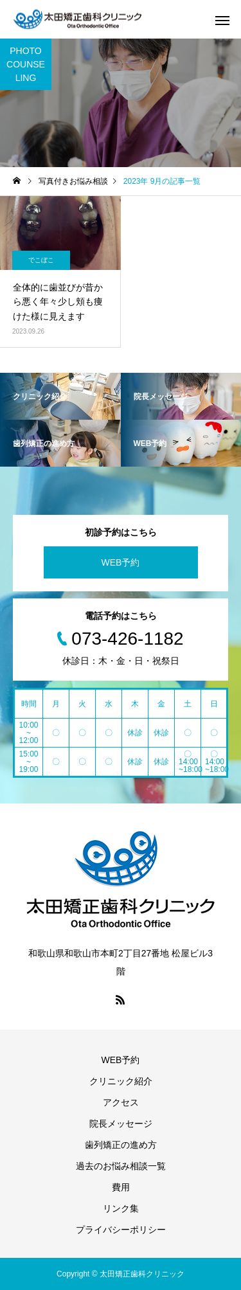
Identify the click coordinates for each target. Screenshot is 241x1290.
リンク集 (121, 1208)
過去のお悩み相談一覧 (121, 1166)
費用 (121, 1187)
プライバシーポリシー (121, 1229)
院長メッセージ (120, 1123)
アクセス (121, 1102)
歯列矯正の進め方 (121, 1145)
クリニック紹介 (120, 1081)
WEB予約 (121, 562)
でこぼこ (41, 260)
